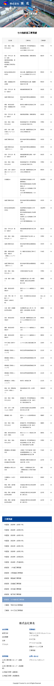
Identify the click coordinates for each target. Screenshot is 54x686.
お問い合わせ (33, 656)
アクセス (5, 644)
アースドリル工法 (35, 643)
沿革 (3, 640)
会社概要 (5, 637)
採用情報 (5, 656)
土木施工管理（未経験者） (11, 676)
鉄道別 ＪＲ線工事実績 (12, 567)
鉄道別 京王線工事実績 (12, 589)
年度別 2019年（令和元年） (14, 557)
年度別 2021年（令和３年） (14, 546)
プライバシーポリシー (36, 660)
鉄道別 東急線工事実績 (12, 578)
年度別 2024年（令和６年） (14, 530)
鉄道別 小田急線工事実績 (13, 573)
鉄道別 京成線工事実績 (12, 583)
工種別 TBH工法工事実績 (13, 605)
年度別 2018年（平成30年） (14, 562)
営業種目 (32, 629)
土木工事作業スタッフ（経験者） (12, 661)
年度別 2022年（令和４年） (14, 541)
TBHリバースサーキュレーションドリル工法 (40, 634)
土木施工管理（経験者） (10, 672)
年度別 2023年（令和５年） (14, 535)
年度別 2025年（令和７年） (14, 524)
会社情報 (5, 629)
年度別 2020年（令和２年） (14, 551)
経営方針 (5, 633)
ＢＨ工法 (32, 639)
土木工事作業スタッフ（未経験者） (12, 667)
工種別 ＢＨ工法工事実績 (13, 610)
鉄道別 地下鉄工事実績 (12, 594)
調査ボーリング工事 (36, 646)
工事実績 (32, 650)
